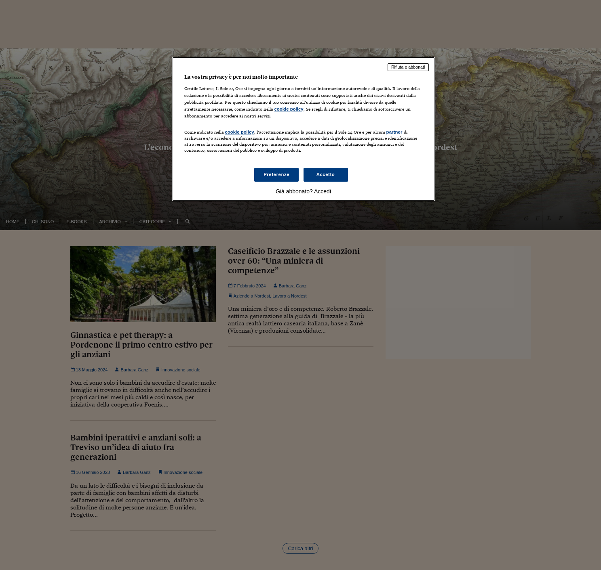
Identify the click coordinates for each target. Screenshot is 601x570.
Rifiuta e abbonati (408, 67)
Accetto (325, 174)
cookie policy (289, 109)
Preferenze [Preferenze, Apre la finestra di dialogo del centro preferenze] (276, 174)
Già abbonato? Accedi (303, 191)
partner (394, 132)
